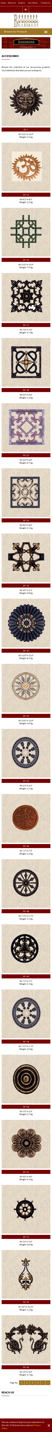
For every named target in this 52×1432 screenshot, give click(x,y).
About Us (12, 3)
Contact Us (46, 3)
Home (3, 3)
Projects (21, 3)
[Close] (48, 1425)
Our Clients (33, 3)
